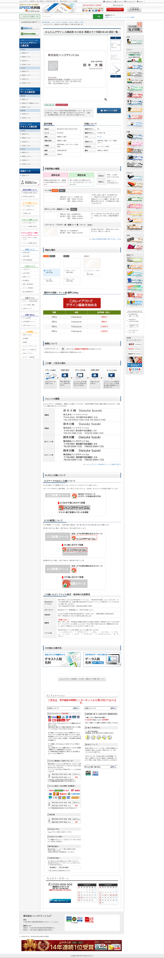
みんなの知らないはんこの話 (134, 331)
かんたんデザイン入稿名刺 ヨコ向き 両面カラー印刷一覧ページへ (82, 679)
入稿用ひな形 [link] (27, 213)
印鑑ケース (109, 17)
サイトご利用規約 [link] (28, 288)
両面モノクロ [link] (26, 57)
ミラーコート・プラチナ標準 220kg (93, 272)
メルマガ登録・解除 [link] (29, 305)
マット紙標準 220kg (49, 271)
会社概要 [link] (25, 338)
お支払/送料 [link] (26, 273)
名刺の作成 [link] (26, 252)
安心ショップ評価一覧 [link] (29, 349)
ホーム (140, 1)
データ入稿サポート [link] (29, 209)
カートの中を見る (115, 9)
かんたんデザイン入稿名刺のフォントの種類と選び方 (103, 464)
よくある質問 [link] (27, 318)
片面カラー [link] (25, 60)
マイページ (119, 1)
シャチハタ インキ (120, 17)
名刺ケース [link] (25, 175)
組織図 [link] (25, 342)
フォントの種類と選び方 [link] (30, 226)
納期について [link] (27, 277)
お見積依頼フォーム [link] (29, 321)
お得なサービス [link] (27, 308)
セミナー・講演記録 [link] (29, 357)
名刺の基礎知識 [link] (27, 260)
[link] (29, 43)
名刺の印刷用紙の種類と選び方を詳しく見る (106, 239)
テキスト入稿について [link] (29, 223)
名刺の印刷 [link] (26, 256)
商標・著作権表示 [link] (28, 284)
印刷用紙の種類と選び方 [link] (30, 193)
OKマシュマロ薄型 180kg (70, 280)
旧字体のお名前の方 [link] (29, 196)
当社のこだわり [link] (27, 335)
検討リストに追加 (109, 110)
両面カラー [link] (25, 53)
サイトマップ (130, 1)
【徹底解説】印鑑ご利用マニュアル (134, 326)
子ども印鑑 (130, 17)
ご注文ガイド (109, 1)
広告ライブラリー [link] (28, 353)
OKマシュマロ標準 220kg (70, 271)
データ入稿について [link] (29, 206)
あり (100, 137)
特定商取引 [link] (26, 280)
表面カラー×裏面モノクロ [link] (30, 103)
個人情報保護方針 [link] (28, 292)
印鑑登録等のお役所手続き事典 (134, 320)
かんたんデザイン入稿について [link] (30, 238)
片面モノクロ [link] (26, 64)
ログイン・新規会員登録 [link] (30, 301)
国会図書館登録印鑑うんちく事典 (134, 315)
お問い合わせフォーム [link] (29, 325)
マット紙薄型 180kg (49, 280)
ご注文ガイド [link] (27, 269)
